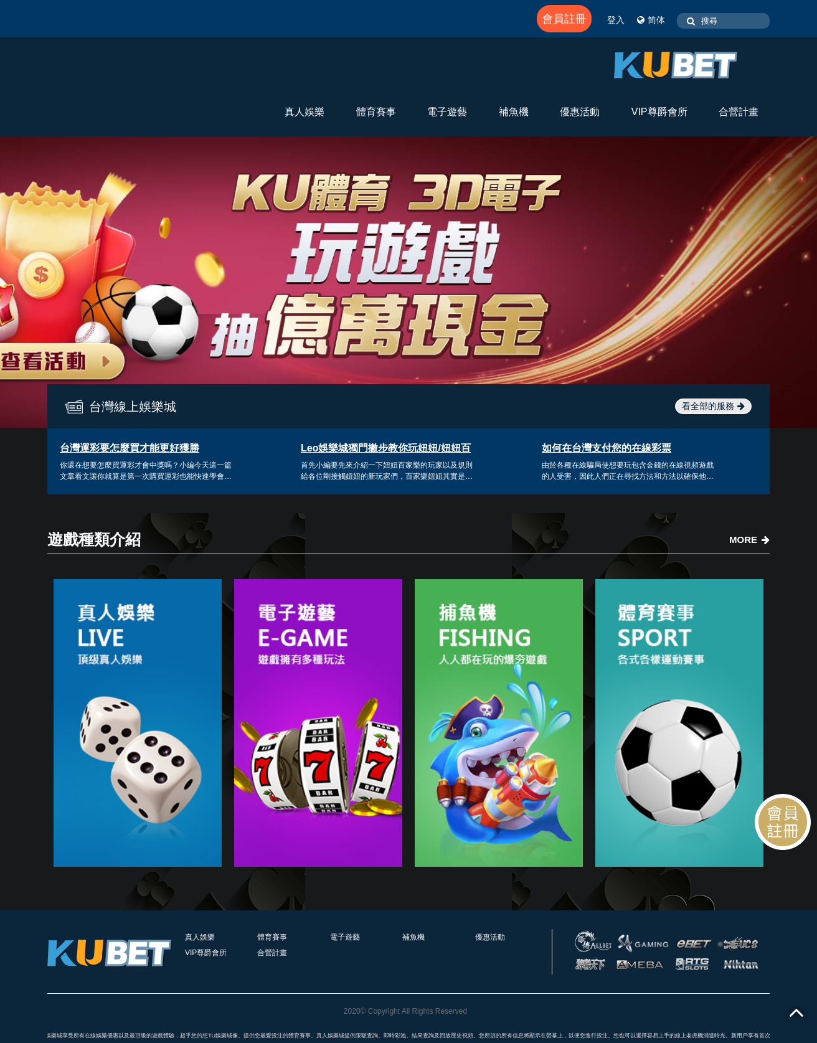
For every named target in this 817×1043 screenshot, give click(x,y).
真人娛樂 (304, 111)
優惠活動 (580, 111)
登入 (616, 20)
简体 (651, 20)
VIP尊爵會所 (659, 111)
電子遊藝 (447, 111)
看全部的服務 (713, 406)
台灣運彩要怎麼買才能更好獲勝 (129, 448)
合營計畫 (738, 111)
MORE (749, 539)
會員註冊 (564, 18)
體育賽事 (376, 111)
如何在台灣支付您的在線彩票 (606, 448)
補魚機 (514, 111)
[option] (408, 282)
